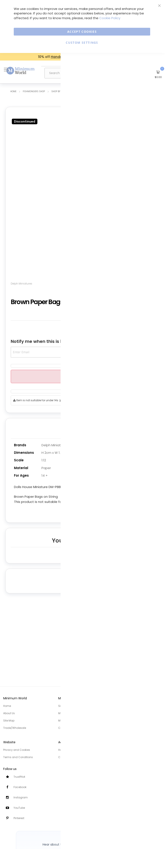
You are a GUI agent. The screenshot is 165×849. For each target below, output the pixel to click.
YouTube (19, 808)
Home (13, 91)
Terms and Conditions (18, 757)
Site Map (8, 720)
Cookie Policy (109, 18)
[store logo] (20, 71)
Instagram (21, 797)
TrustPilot (19, 777)
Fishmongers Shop (34, 91)
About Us (9, 713)
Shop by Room (59, 91)
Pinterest (19, 818)
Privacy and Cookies (16, 750)
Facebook (20, 787)
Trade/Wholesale (14, 728)
